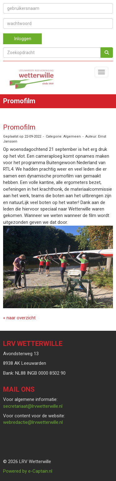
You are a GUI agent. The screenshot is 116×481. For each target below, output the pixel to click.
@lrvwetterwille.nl (32, 406)
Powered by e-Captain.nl (27, 471)
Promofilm (19, 127)
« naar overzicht (19, 318)
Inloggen (22, 38)
